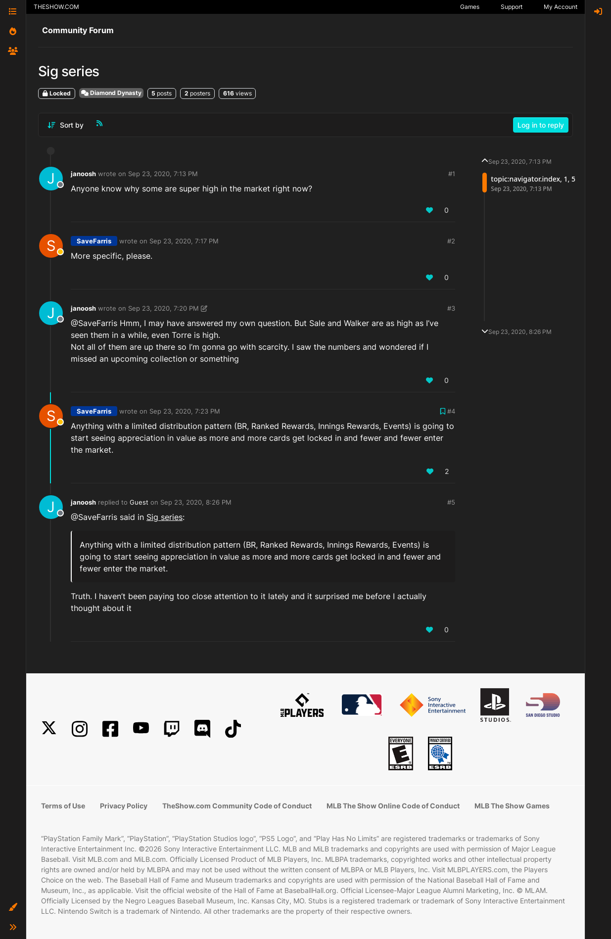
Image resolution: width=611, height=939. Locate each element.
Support (511, 6)
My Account (560, 6)
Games (469, 6)
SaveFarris (94, 241)
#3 (451, 308)
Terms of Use (63, 805)
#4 (451, 411)
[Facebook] (110, 729)
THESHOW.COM (56, 6)
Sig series (164, 517)
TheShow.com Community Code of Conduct (237, 805)
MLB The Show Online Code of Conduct (393, 805)
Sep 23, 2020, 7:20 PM (163, 308)
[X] (49, 729)
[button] (13, 907)
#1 (451, 174)
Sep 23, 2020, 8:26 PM (196, 502)
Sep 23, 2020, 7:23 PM (184, 411)
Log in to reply (540, 125)
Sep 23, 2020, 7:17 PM (184, 241)
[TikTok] (233, 729)
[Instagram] (80, 729)
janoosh (83, 174)
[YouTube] (141, 729)
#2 (451, 241)
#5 (451, 502)
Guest (139, 502)
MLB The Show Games (512, 805)
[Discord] (202, 729)
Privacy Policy (123, 805)
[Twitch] (172, 729)
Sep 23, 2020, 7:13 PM (163, 174)
